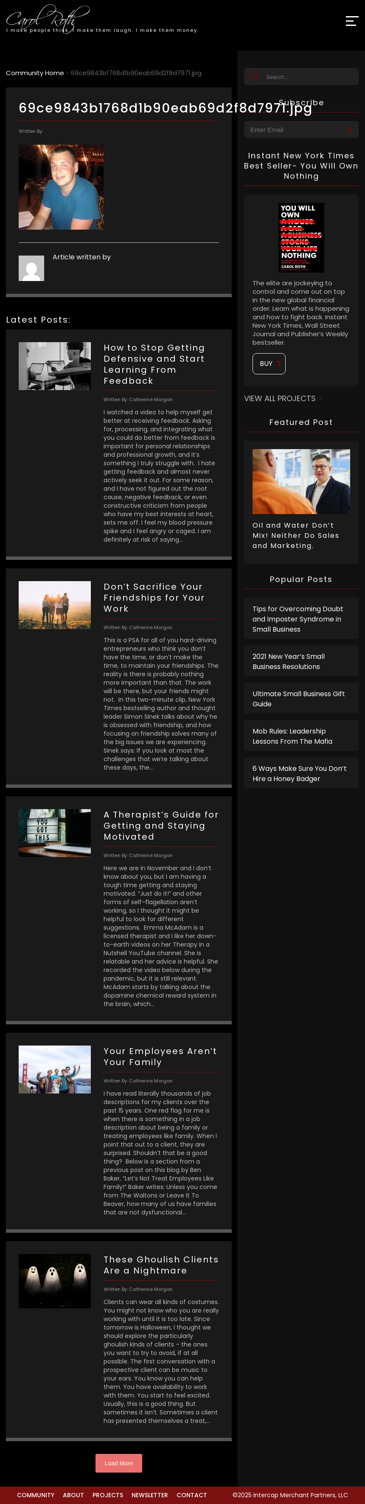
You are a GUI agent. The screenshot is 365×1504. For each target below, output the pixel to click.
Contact (192, 1495)
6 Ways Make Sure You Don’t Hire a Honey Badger (300, 774)
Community (35, 1495)
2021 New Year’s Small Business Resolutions (289, 662)
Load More (119, 1463)
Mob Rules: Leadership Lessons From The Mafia (292, 736)
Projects (108, 1495)
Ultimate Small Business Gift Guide (299, 699)
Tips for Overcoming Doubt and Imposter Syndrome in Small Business (298, 619)
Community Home (35, 72)
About (73, 1495)
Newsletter (150, 1495)
